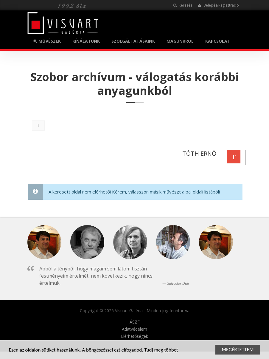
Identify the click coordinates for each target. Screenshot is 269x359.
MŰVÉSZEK (47, 41)
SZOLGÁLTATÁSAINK (133, 41)
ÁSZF (135, 322)
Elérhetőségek (134, 336)
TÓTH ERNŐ (198, 153)
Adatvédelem (134, 329)
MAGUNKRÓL (180, 41)
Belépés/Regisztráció (218, 5)
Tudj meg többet (161, 350)
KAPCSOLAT (217, 41)
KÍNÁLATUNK (86, 41)
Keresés (182, 5)
